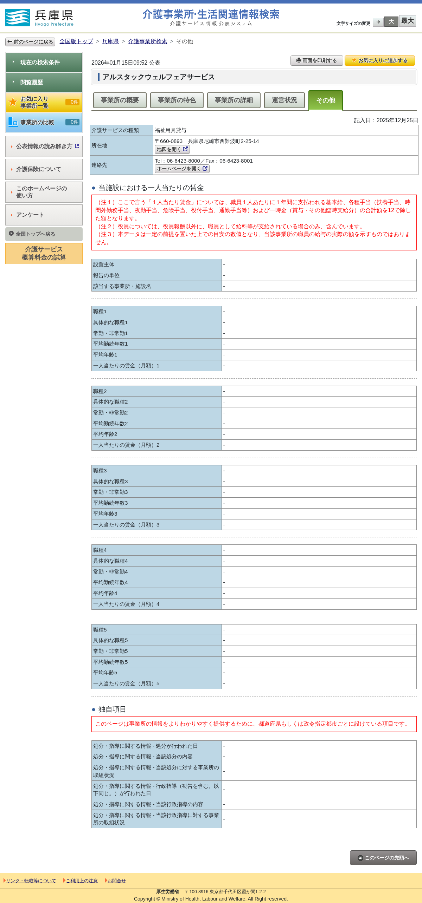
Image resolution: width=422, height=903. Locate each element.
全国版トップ (76, 41)
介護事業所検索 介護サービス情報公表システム (211, 18)
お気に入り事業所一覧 (43, 102)
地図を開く (172, 149)
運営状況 (284, 100)
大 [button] (391, 21)
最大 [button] (407, 20)
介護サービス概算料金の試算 (44, 253)
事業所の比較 (43, 122)
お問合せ (115, 880)
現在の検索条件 (36, 62)
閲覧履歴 (28, 82)
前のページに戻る (30, 42)
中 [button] (378, 22)
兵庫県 (110, 41)
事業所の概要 (120, 100)
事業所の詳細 (234, 100)
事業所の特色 (177, 100)
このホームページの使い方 (39, 191)
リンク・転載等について (30, 880)
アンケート (27, 215)
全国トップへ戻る (32, 234)
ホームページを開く (182, 168)
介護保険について (36, 169)
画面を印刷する (316, 60)
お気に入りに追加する (380, 60)
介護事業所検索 (147, 41)
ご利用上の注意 (80, 880)
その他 (325, 100)
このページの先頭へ (383, 858)
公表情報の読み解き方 (45, 146)
